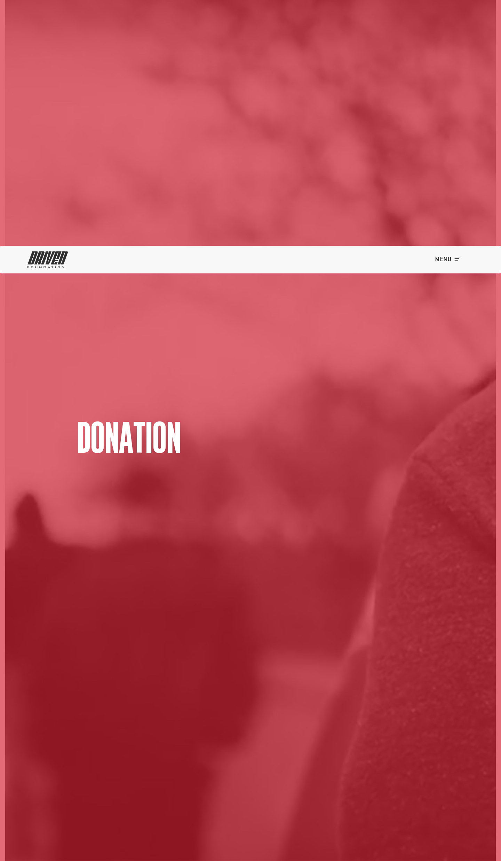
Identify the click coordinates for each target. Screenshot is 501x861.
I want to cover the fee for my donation (300, 857)
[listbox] (281, 778)
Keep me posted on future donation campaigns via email (317, 846)
